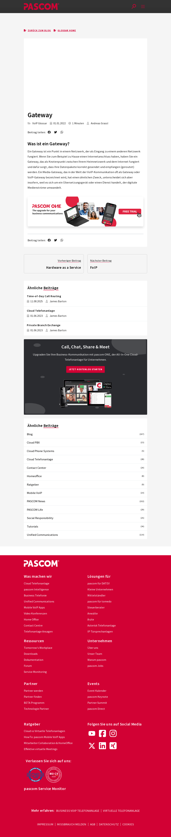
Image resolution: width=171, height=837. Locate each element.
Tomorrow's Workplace (38, 647)
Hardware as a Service (63, 267)
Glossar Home (65, 30)
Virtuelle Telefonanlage (121, 810)
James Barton (58, 301)
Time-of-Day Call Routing (44, 296)
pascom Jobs (95, 665)
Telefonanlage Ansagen (38, 631)
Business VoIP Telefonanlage (77, 810)
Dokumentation (33, 659)
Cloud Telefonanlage (41, 310)
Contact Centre (33, 625)
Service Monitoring (35, 671)
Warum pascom (96, 659)
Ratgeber (85, 484)
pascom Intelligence (36, 589)
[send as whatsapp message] (62, 132)
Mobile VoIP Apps (34, 607)
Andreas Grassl (99, 123)
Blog (85, 434)
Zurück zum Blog (37, 30)
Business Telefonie (35, 595)
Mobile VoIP (85, 492)
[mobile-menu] (143, 7)
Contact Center (85, 467)
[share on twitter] (56, 132)
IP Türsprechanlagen (100, 631)
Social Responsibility (85, 518)
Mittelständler (96, 595)
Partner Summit (97, 702)
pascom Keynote (97, 696)
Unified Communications (85, 534)
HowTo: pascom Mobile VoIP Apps (44, 737)
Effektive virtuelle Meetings (40, 749)
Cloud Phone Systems (85, 451)
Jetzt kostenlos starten (85, 369)
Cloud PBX (85, 442)
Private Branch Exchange (43, 325)
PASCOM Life (85, 509)
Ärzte (90, 619)
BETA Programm (34, 702)
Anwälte (92, 613)
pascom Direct (96, 708)
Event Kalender (96, 690)
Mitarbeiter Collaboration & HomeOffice (48, 743)
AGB (92, 824)
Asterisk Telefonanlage (101, 625)
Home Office (31, 619)
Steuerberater (96, 607)
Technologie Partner (36, 708)
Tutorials (85, 526)
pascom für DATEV (98, 583)
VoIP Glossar (39, 123)
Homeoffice (85, 476)
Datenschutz (109, 824)
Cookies (128, 824)
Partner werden (33, 690)
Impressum (45, 824)
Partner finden (33, 696)
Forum (28, 665)
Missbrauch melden (71, 824)
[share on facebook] (49, 132)
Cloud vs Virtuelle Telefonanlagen (44, 731)
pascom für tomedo (99, 601)
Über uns (92, 647)
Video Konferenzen (35, 613)
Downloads (31, 653)
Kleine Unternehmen (100, 589)
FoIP (94, 267)
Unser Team (94, 653)
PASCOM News (85, 501)
